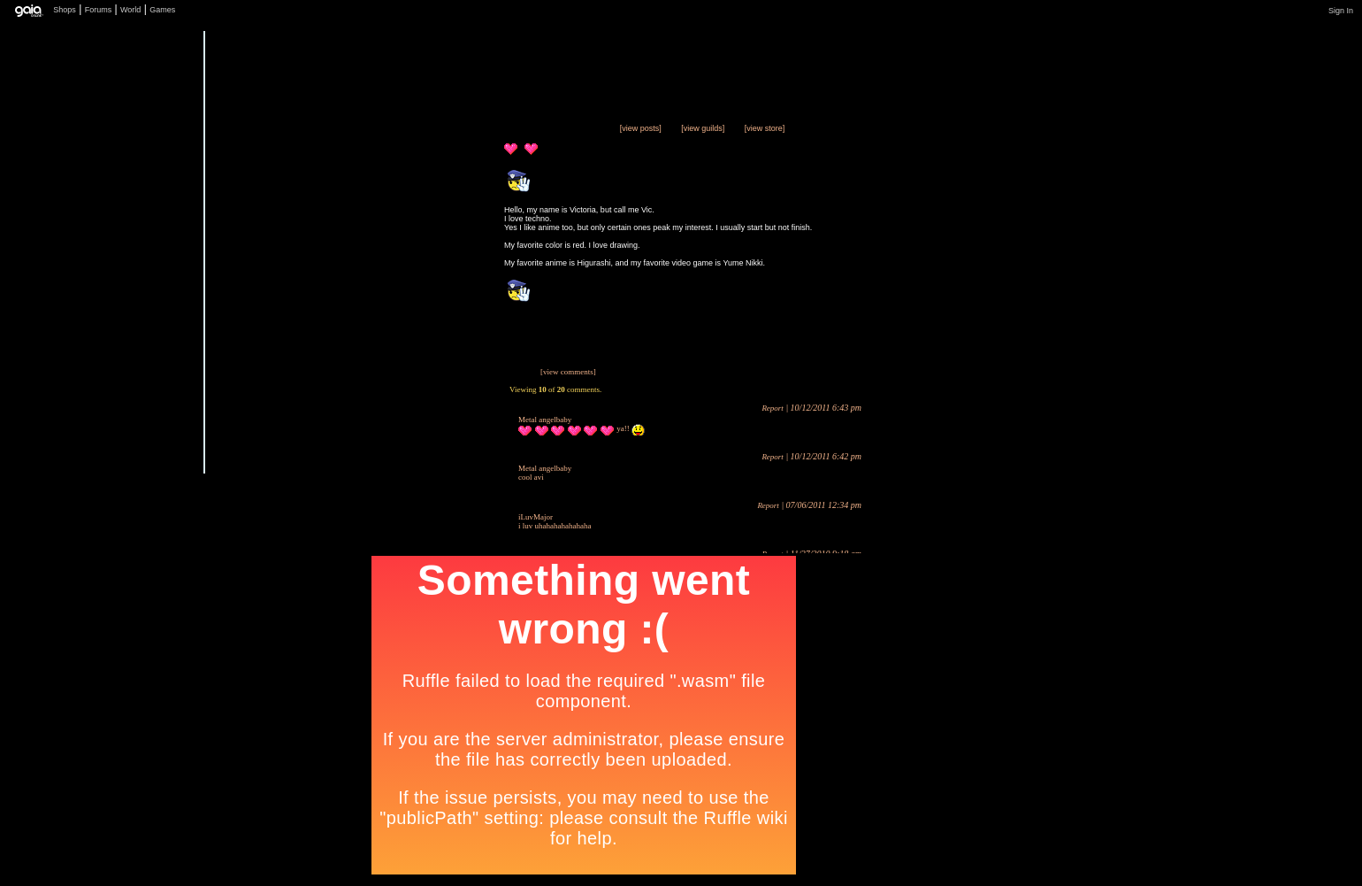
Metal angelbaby (544, 419)
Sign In (1340, 10)
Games (162, 9)
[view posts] (641, 128)
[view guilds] (702, 128)
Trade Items (441, 404)
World (130, 9)
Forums (98, 9)
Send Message (441, 439)
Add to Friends (441, 474)
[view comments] (568, 371)
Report (772, 408)
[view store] (765, 128)
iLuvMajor (535, 516)
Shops (64, 9)
